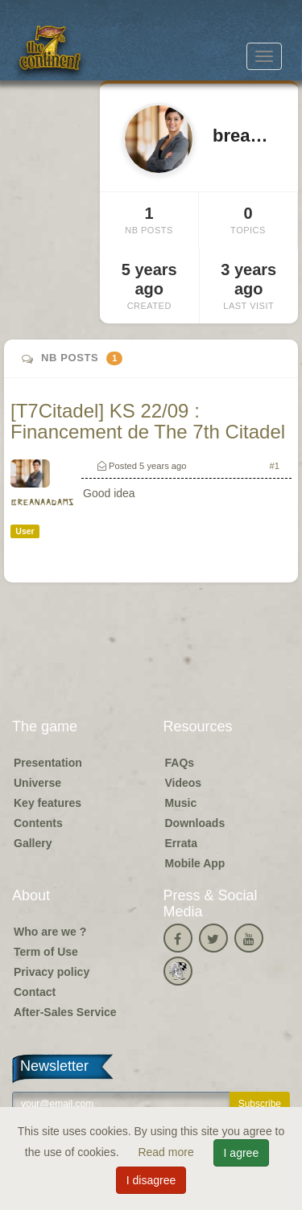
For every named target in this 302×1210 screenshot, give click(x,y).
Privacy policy (51, 971)
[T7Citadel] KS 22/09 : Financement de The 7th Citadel (147, 421)
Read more (167, 1152)
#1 (274, 466)
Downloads (195, 823)
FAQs (180, 762)
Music (181, 802)
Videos (183, 782)
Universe (37, 782)
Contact (35, 992)
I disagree (151, 1180)
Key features (47, 802)
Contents (38, 823)
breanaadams (41, 502)
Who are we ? (50, 931)
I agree (241, 1152)
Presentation (48, 762)
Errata (181, 843)
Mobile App (195, 863)
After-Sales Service (65, 1012)
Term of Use (46, 951)
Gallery (33, 843)
